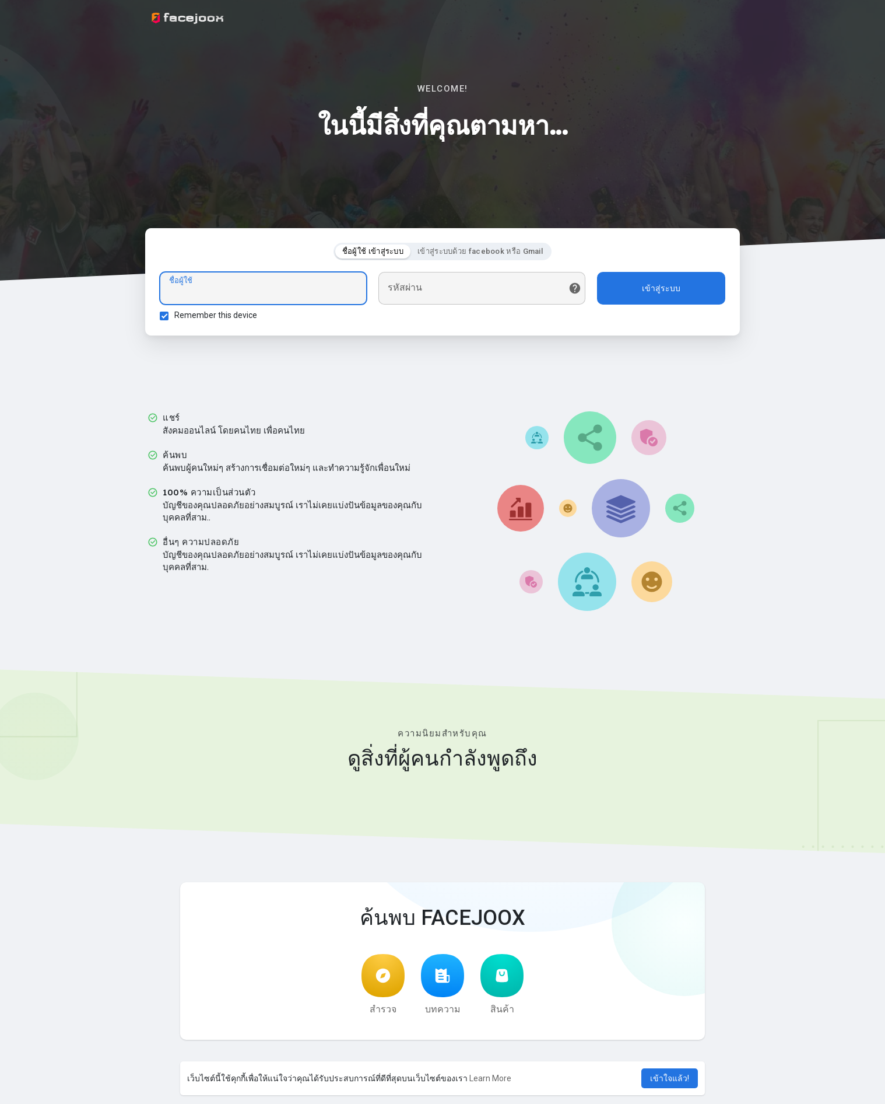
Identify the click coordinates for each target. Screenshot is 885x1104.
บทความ (442, 984)
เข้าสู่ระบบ (661, 288)
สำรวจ (383, 984)
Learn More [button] (490, 1078)
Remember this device (215, 315)
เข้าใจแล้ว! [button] (669, 1078)
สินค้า (502, 984)
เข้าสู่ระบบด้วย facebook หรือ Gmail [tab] (480, 251)
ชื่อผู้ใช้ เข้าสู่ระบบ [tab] (372, 251)
